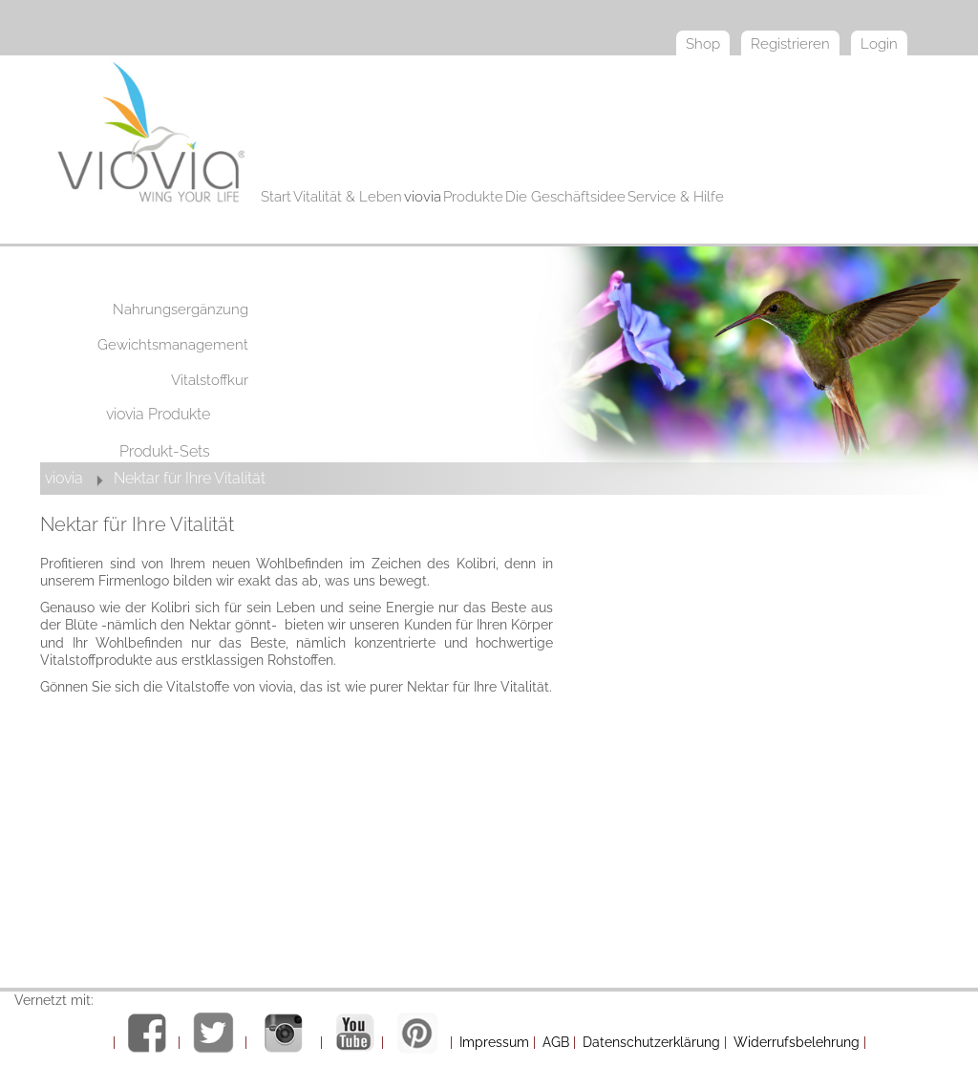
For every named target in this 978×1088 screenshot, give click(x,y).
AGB (555, 1042)
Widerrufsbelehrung (797, 1042)
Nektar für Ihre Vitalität (190, 478)
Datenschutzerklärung (651, 1042)
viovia (64, 478)
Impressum (494, 1042)
